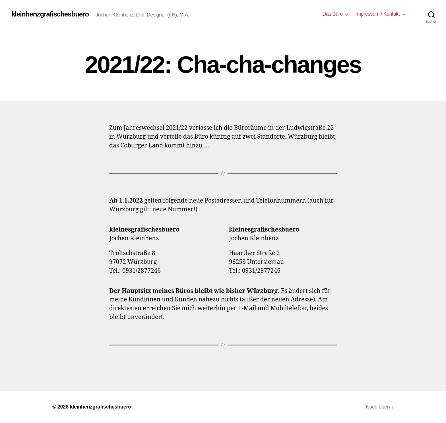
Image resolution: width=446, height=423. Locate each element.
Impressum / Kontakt (377, 14)
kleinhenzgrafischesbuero (50, 14)
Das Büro (332, 14)
